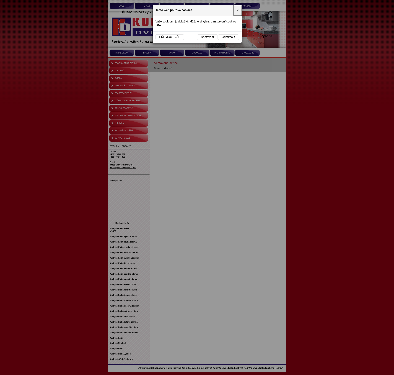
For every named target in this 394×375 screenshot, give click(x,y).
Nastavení (207, 37)
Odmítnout (228, 37)
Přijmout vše (169, 37)
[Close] (238, 10)
